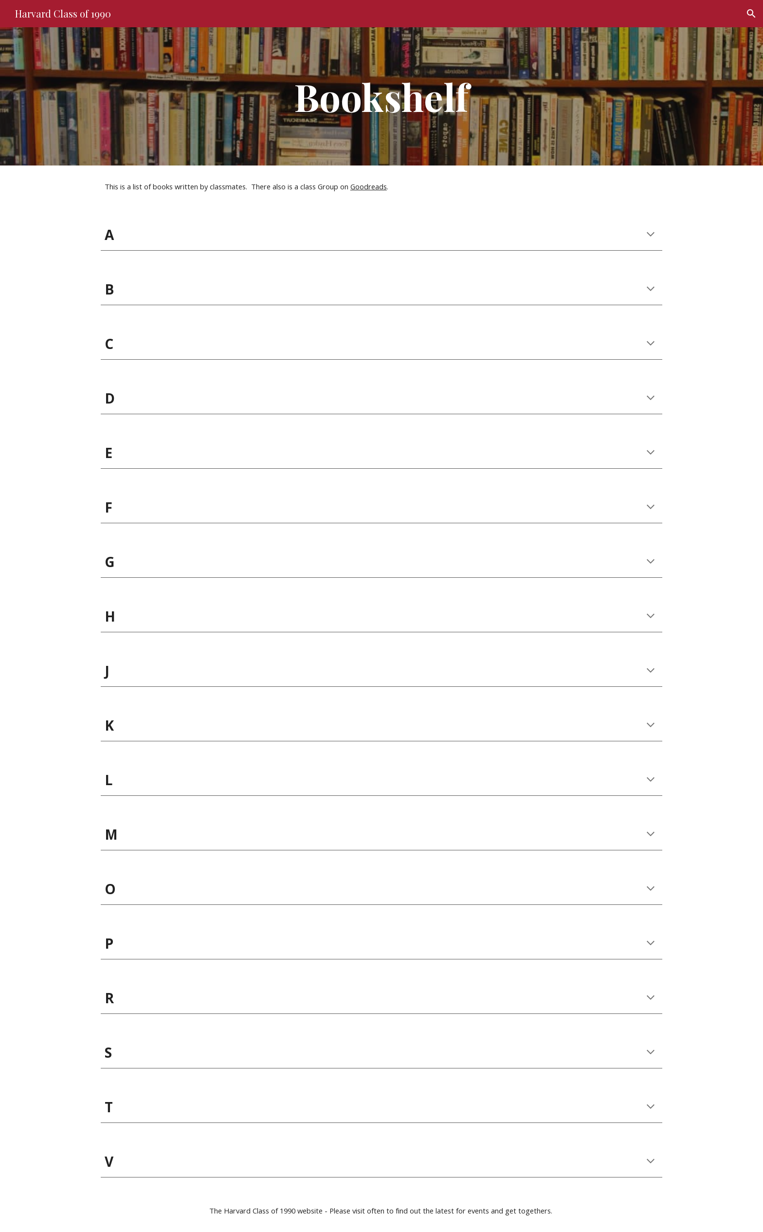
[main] (381, 96)
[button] (751, 13)
